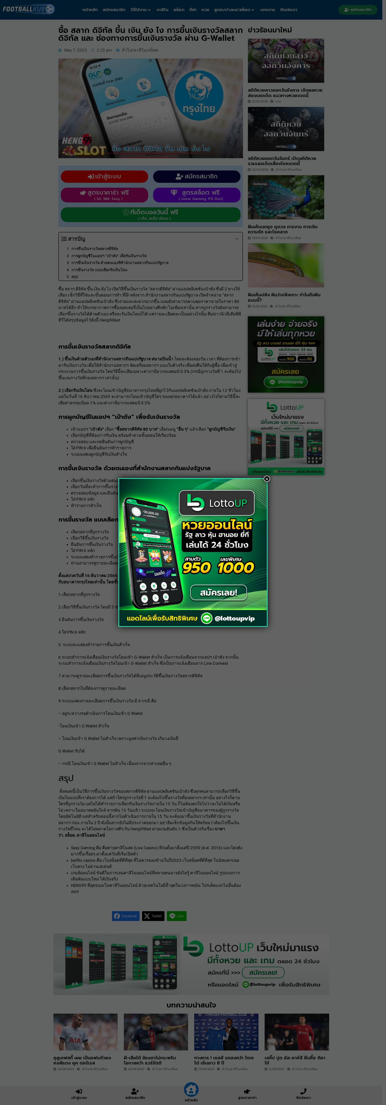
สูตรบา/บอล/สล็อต (236, 9)
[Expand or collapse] (239, 242)
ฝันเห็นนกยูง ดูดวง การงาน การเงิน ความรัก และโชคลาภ (284, 232)
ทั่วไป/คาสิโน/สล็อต (142, 53)
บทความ (269, 9)
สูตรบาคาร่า (249, 1097)
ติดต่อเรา (290, 9)
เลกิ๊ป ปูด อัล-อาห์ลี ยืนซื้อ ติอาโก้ (297, 1063)
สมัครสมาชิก (116, 9)
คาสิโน (164, 9)
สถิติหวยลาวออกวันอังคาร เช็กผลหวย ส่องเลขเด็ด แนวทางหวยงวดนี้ (287, 96)
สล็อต (180, 9)
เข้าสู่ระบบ (80, 1097)
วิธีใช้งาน (142, 9)
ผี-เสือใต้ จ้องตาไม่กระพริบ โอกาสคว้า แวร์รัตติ (152, 1063)
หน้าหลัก (92, 9)
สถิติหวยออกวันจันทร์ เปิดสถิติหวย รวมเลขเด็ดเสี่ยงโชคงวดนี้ (284, 164)
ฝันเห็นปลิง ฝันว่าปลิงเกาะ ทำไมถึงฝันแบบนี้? (286, 300)
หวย (207, 9)
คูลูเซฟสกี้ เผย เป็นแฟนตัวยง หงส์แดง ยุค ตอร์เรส (84, 1063)
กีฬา (194, 9)
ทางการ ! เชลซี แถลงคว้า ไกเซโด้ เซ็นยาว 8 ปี (226, 1063)
